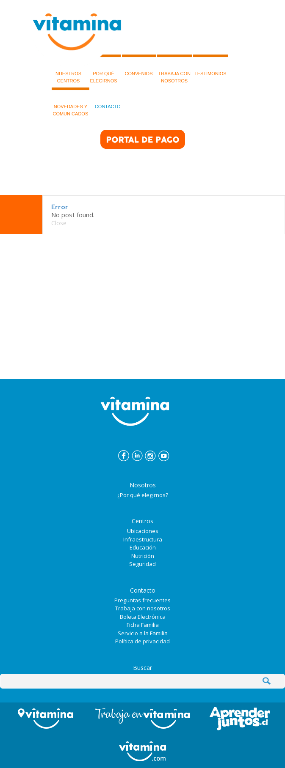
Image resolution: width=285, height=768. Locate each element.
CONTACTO (108, 98)
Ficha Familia (143, 625)
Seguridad (142, 564)
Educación (143, 547)
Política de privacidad (142, 641)
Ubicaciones (142, 531)
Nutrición (142, 556)
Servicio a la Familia (143, 633)
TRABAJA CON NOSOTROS (174, 69)
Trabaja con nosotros (142, 608)
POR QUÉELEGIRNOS (103, 69)
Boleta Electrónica (143, 616)
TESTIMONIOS (210, 65)
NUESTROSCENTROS (68, 69)
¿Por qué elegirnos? (142, 495)
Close (58, 223)
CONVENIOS (138, 65)
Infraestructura (142, 539)
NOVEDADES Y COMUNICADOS (71, 101)
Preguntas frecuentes (142, 600)
